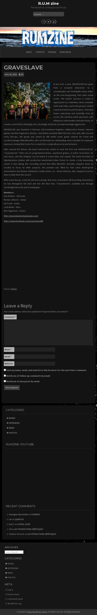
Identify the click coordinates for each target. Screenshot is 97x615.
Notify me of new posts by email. (23, 381)
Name (8, 349)
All (22, 74)
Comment (10, 317)
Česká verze (65, 52)
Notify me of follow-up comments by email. (28, 375)
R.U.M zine (48, 3)
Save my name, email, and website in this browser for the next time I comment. (46, 370)
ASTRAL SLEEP (23, 524)
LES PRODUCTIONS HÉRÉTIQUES (29, 529)
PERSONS (52, 52)
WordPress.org (15, 603)
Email (8, 356)
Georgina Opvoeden (18, 514)
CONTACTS (40, 52)
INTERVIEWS (14, 423)
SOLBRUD (35, 514)
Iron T (11, 524)
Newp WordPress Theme (37, 612)
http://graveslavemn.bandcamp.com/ (21, 215)
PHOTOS (13, 432)
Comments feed (15, 599)
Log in (10, 589)
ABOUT (29, 52)
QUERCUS (19, 519)
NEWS (11, 427)
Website (9, 363)
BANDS (14, 289)
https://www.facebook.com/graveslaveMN (23, 221)
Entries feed (13, 594)
